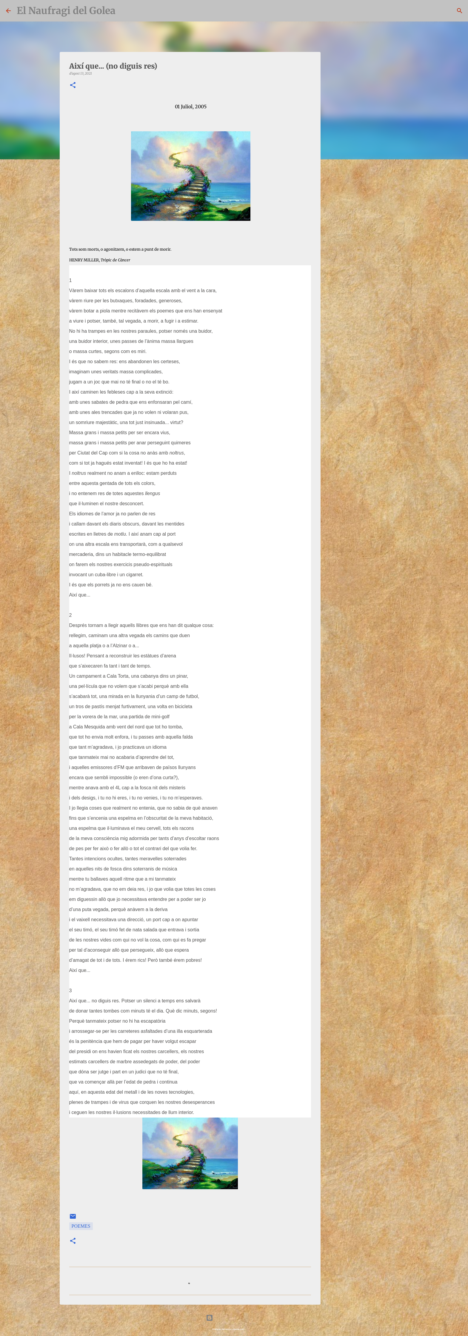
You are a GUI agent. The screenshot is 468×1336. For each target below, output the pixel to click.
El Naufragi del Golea (66, 11)
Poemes (81, 1226)
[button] (72, 85)
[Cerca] (459, 11)
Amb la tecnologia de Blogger (234, 1317)
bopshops (250, 1329)
